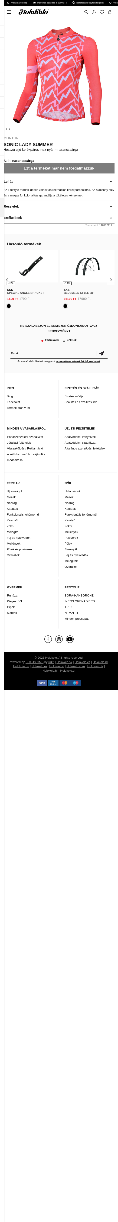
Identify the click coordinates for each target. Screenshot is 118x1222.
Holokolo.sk (64, 662)
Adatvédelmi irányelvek (80, 437)
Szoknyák (71, 549)
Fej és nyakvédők (18, 537)
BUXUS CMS (34, 662)
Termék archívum (18, 408)
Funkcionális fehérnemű (23, 514)
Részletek (11, 206)
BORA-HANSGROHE (79, 595)
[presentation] (7, 279)
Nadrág (12, 503)
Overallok (13, 555)
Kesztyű (12, 520)
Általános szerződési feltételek (85, 448)
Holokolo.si (56, 666)
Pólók (68, 543)
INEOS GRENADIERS (80, 601)
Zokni (10, 526)
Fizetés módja (74, 396)
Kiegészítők (15, 601)
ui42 (51, 662)
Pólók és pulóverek (19, 549)
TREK (69, 607)
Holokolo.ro (39, 666)
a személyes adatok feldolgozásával (78, 361)
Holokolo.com (75, 666)
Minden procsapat (76, 618)
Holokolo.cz (82, 662)
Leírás (8, 181)
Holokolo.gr (67, 670)
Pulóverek (71, 537)
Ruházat (12, 595)
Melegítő (12, 532)
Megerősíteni (102, 353)
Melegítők (71, 561)
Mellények (13, 543)
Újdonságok (15, 491)
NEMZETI (71, 613)
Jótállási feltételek (19, 442)
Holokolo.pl (100, 662)
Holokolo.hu (21, 666)
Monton (11, 138)
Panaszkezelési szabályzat (25, 437)
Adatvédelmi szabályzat (80, 442)
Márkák (12, 613)
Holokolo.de (95, 666)
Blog (10, 396)
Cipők (11, 607)
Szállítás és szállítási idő (81, 402)
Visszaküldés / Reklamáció (25, 448)
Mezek (11, 497)
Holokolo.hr (50, 670)
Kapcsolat (13, 402)
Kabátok (12, 508)
